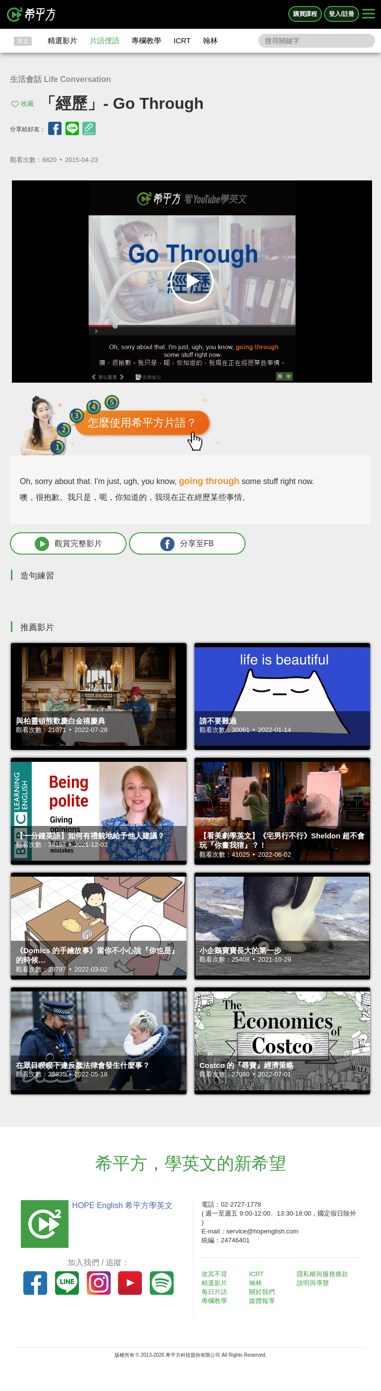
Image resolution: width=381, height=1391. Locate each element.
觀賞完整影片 (65, 544)
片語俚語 (105, 40)
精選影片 (62, 40)
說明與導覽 (313, 1283)
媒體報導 (263, 1301)
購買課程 (305, 13)
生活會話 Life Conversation (60, 79)
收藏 (27, 103)
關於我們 (263, 1292)
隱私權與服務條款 (323, 1274)
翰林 (210, 40)
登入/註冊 (341, 13)
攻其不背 (215, 1274)
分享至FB (177, 544)
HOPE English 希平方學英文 (121, 1205)
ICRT (182, 40)
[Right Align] (368, 14)
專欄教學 (146, 40)
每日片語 (215, 1292)
